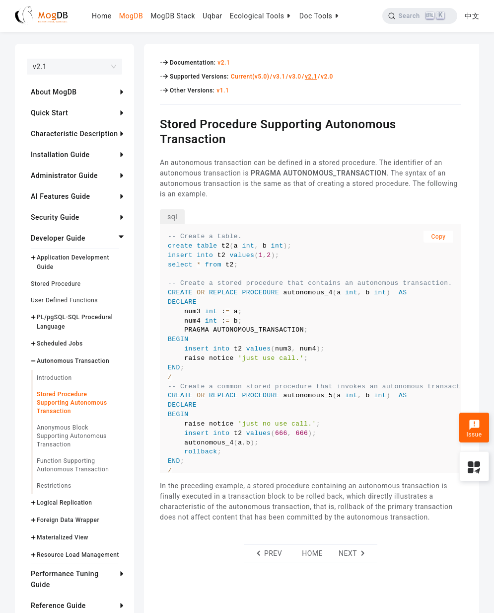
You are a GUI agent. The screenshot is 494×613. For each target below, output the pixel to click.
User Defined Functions (64, 300)
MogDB (131, 16)
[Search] (419, 16)
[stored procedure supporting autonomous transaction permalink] (152, 123)
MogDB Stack (172, 16)
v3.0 (295, 76)
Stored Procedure (56, 283)
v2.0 (327, 76)
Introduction (54, 377)
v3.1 (279, 76)
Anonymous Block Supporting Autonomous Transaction (72, 436)
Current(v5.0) (250, 76)
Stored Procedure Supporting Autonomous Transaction (72, 403)
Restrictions (54, 485)
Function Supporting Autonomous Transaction (73, 465)
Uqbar (212, 16)
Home (102, 16)
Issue (474, 428)
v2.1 (223, 62)
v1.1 (222, 90)
